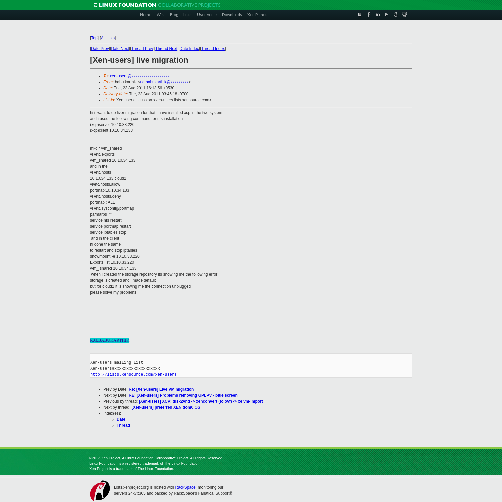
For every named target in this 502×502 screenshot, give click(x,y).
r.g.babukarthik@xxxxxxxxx (164, 82)
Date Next (120, 48)
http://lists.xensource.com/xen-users (133, 374)
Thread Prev (142, 48)
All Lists (108, 38)
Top (94, 38)
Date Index (189, 48)
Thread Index (213, 48)
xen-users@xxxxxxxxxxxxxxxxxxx (140, 76)
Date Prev (100, 48)
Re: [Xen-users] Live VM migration (161, 389)
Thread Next (166, 48)
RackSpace (185, 487)
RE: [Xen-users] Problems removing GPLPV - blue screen (183, 395)
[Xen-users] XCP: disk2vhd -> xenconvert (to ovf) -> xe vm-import (201, 401)
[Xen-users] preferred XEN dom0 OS (166, 407)
